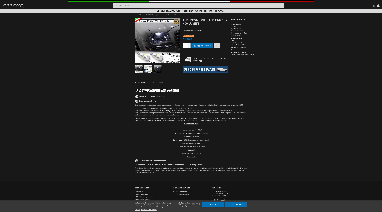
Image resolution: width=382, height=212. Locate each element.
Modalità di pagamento (144, 197)
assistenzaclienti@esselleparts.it (242, 55)
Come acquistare (142, 194)
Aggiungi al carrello (202, 46)
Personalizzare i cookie (149, 209)
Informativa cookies (181, 194)
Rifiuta (213, 204)
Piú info (137, 209)
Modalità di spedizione (144, 200)
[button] (170, 11)
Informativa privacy (181, 191)
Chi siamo (139, 191)
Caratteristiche (143, 83)
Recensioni (158, 83)
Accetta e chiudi (235, 204)
